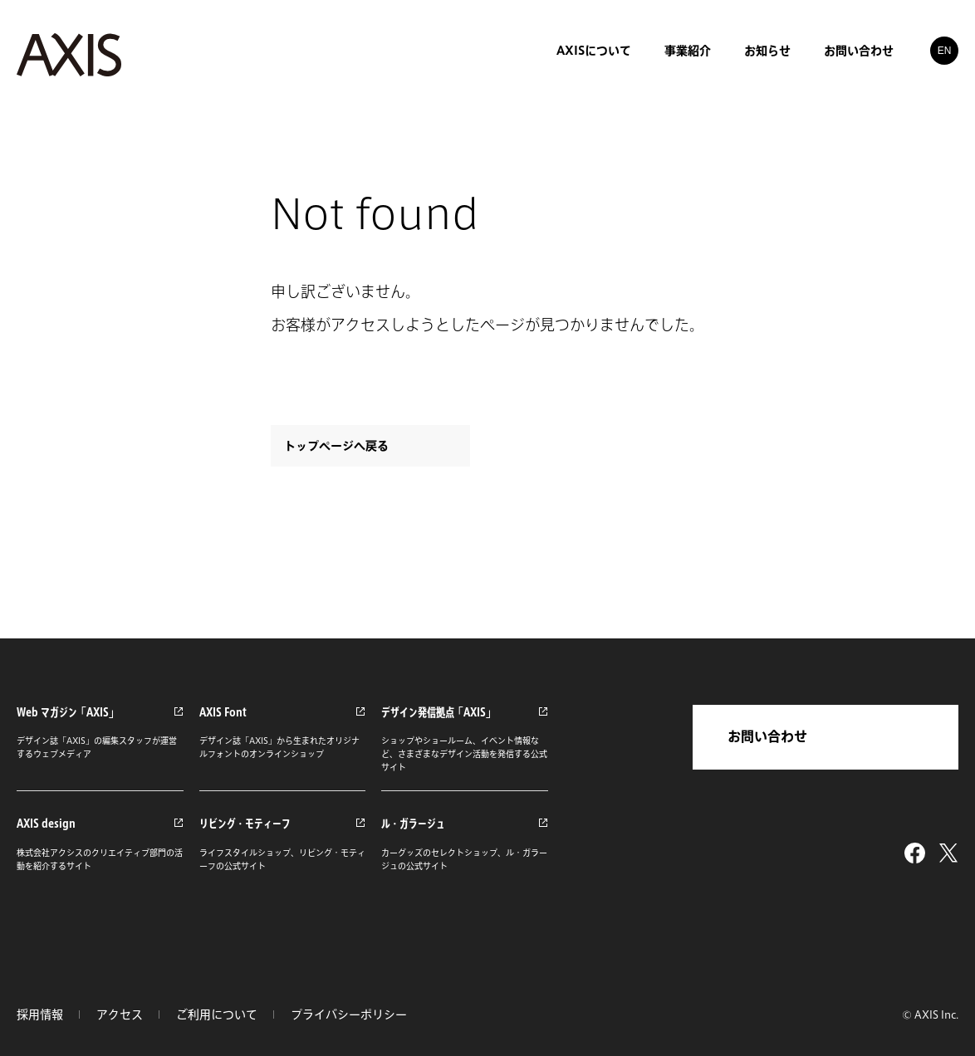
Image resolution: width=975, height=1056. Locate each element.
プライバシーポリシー (349, 1014)
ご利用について (216, 1014)
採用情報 (40, 1014)
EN (945, 50)
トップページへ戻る (336, 446)
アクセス (119, 1014)
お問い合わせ (767, 736)
